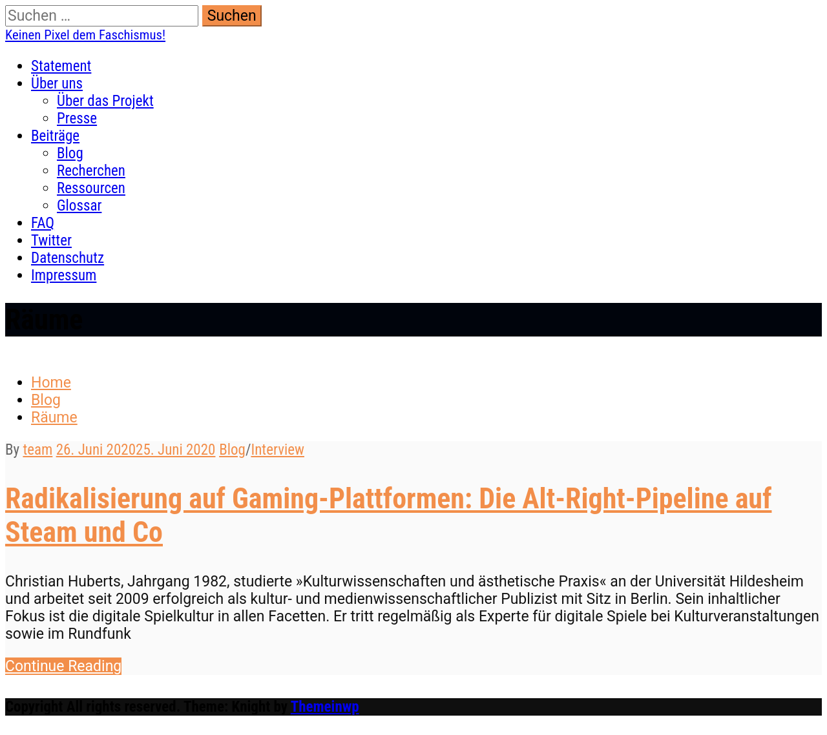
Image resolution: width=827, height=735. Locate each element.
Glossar (79, 205)
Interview (277, 450)
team (37, 450)
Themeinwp (325, 707)
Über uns (57, 83)
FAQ (42, 223)
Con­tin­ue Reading (63, 666)
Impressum (63, 275)
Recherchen (91, 171)
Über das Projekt (105, 101)
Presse (77, 118)
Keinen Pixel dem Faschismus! (85, 35)
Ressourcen (91, 188)
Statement (61, 66)
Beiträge (55, 136)
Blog (70, 153)
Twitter (51, 240)
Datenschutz (67, 258)
